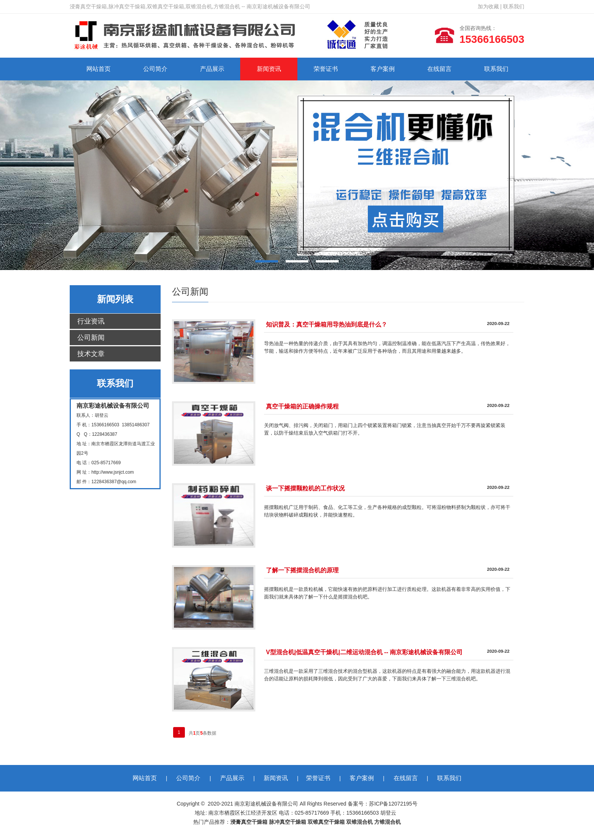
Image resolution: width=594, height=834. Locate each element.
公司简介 (155, 69)
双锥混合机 (359, 822)
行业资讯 (91, 321)
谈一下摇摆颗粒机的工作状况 (305, 488)
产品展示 (212, 69)
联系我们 (513, 6)
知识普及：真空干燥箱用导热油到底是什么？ (326, 324)
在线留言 (439, 69)
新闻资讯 (269, 69)
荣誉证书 (326, 69)
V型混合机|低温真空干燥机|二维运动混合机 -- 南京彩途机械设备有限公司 (364, 652)
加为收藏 (488, 6)
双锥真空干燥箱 (326, 822)
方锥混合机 (387, 822)
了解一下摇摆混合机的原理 (302, 570)
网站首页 (98, 69)
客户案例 (382, 69)
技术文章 (91, 354)
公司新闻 (91, 337)
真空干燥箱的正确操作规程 (302, 406)
